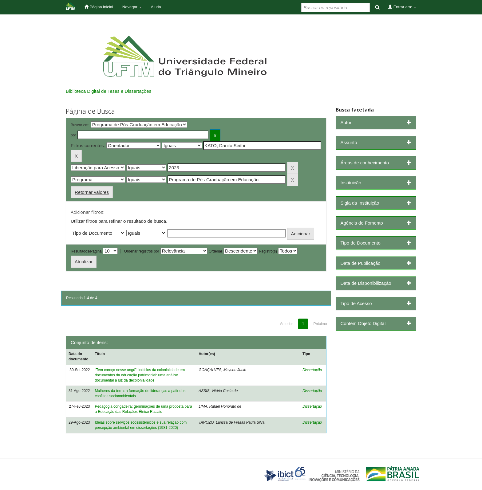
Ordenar (215, 251)
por (73, 135)
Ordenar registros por (141, 251)
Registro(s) (268, 251)
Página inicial (99, 6)
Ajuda (156, 7)
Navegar (132, 7)
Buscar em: (80, 125)
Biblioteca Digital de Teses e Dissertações (108, 91)
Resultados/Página (86, 251)
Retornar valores (92, 192)
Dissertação (312, 370)
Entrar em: (402, 6)
